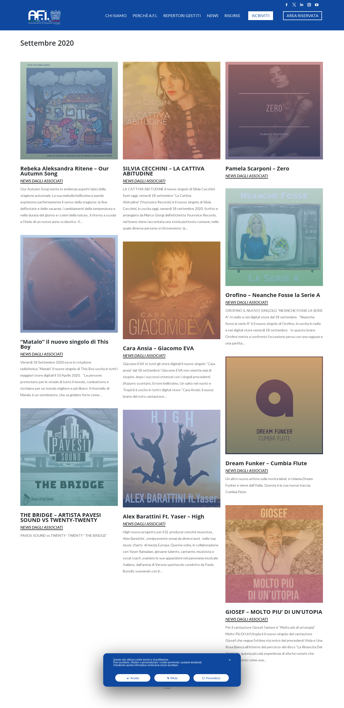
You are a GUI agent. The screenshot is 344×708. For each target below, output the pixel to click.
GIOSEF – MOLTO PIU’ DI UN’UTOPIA (273, 611)
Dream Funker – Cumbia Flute (266, 462)
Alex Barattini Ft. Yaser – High (163, 516)
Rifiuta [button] (171, 678)
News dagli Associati (41, 180)
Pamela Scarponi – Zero (257, 168)
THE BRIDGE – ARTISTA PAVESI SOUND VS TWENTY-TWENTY (60, 517)
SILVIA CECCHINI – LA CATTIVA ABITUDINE (163, 171)
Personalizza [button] (211, 678)
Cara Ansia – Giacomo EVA (158, 347)
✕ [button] (230, 660)
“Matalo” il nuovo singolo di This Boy (64, 344)
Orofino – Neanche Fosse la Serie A (272, 294)
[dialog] (172, 670)
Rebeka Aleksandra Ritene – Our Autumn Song (64, 171)
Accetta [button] (133, 678)
